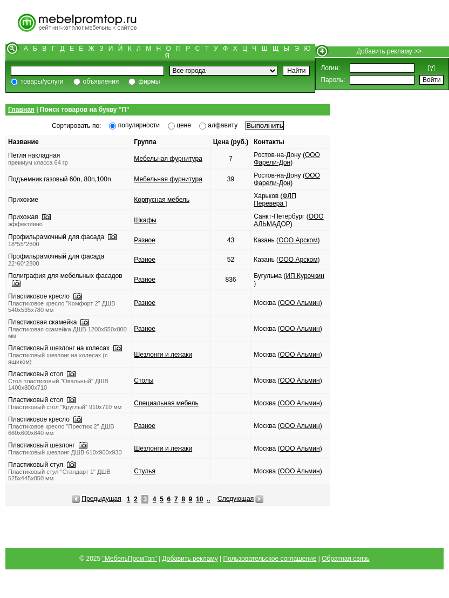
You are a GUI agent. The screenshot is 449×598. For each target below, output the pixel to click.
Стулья (144, 471)
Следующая (235, 498)
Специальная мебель (166, 403)
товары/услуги (42, 81)
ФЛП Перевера (275, 199)
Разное (144, 240)
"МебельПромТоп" (130, 558)
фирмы (149, 81)
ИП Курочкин (304, 276)
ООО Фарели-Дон (287, 158)
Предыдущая (101, 498)
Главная (21, 109)
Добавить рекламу (190, 558)
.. (208, 499)
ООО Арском (297, 240)
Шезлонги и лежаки (163, 354)
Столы (143, 380)
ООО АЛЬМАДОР (288, 220)
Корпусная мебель (161, 199)
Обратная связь (345, 558)
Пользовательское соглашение (270, 558)
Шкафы (145, 220)
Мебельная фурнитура (168, 158)
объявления (101, 81)
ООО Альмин (300, 303)
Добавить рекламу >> (389, 51)
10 (199, 499)
